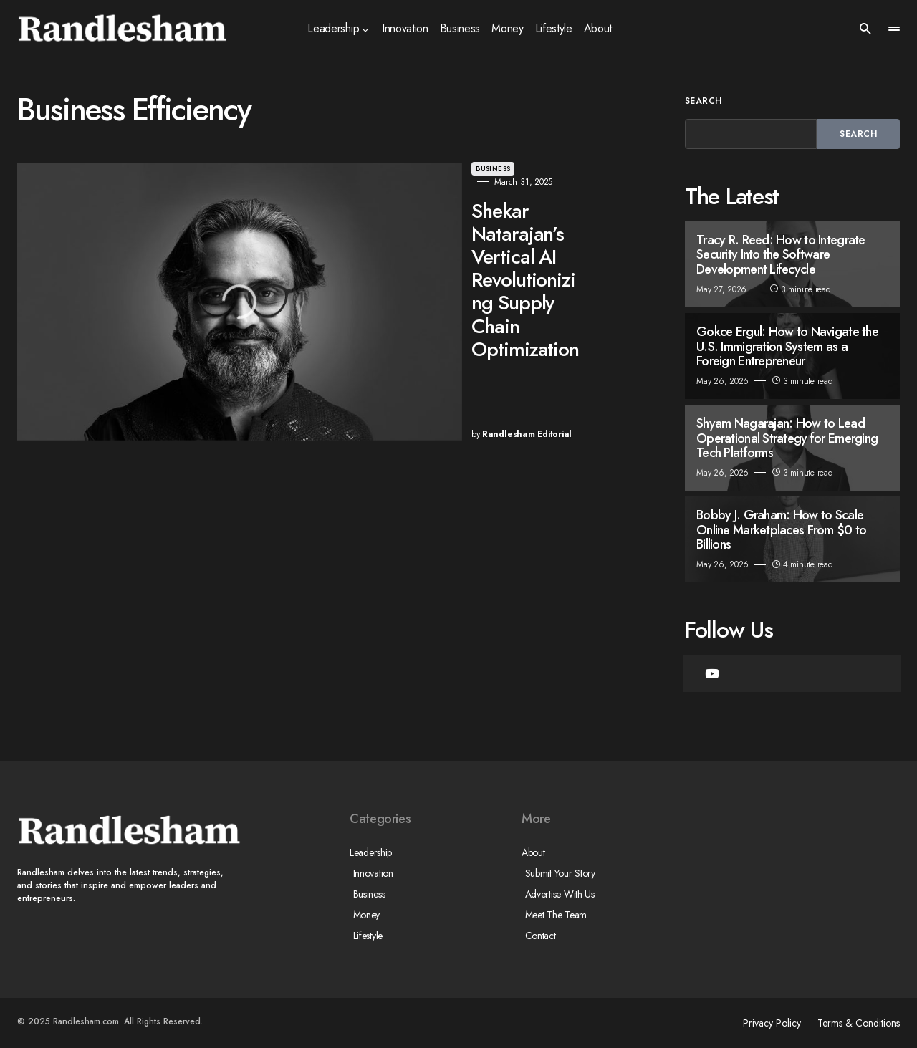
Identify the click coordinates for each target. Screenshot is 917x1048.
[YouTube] (712, 673)
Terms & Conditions (858, 1023)
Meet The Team (552, 915)
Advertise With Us (556, 894)
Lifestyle (364, 935)
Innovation (370, 873)
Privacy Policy (765, 1023)
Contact (537, 935)
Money (363, 915)
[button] (865, 28)
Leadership (371, 852)
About (533, 852)
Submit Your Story (557, 873)
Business (344, 168)
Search (703, 101)
